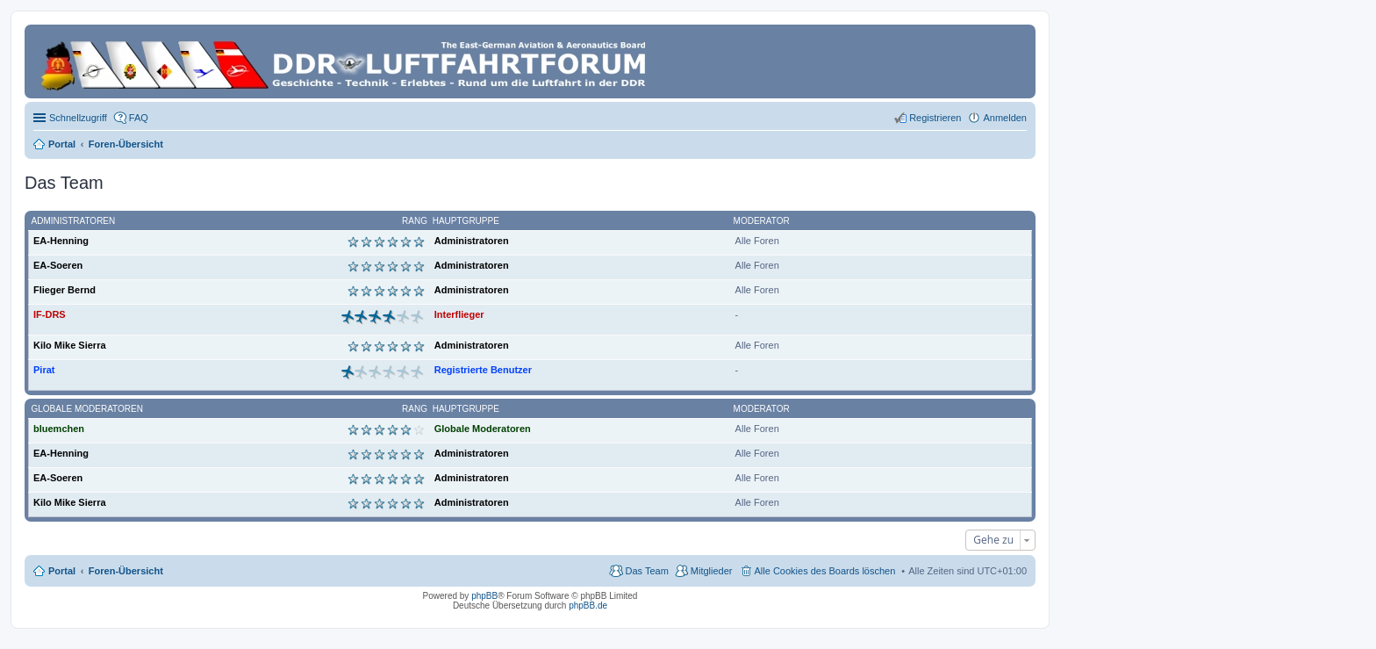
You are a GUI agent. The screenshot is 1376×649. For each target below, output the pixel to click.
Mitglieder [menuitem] (712, 571)
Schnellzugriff (78, 117)
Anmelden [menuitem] (1005, 117)
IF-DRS (49, 314)
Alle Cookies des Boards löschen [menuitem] (825, 571)
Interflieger (459, 314)
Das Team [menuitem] (646, 571)
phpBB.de (588, 605)
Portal (61, 144)
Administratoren (74, 221)
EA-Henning (61, 240)
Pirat (43, 369)
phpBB (484, 596)
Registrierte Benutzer (483, 369)
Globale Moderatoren (87, 409)
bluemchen (58, 428)
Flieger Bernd (64, 290)
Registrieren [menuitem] (935, 117)
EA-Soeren (57, 265)
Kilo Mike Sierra (69, 345)
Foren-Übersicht (126, 571)
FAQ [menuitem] (138, 117)
